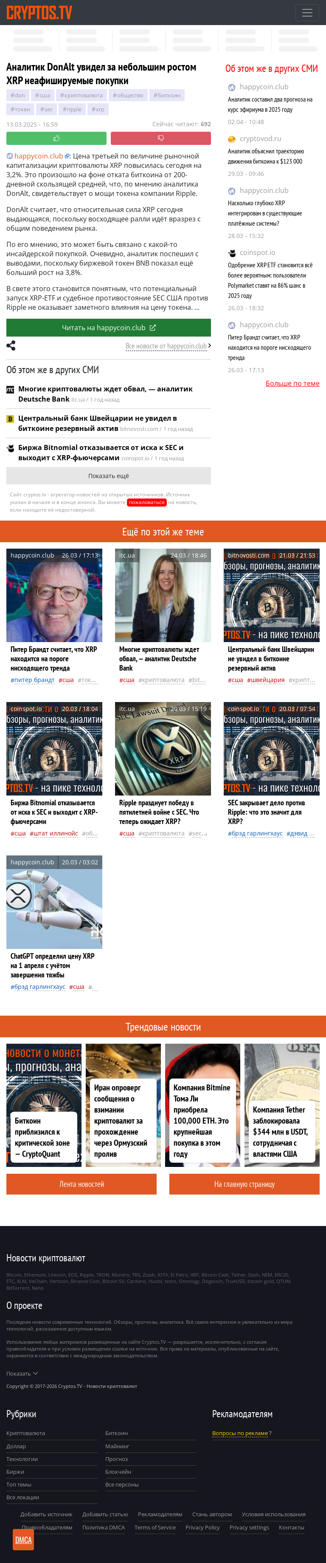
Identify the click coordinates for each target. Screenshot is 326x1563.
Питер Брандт (34, 680)
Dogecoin (212, 1281)
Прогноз (116, 1459)
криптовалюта (84, 95)
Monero (120, 1274)
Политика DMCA (103, 1527)
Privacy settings (249, 1527)
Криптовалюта (25, 1433)
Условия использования (274, 1514)
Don (20, 95)
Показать (22, 1373)
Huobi (155, 1281)
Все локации (22, 1497)
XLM (21, 1281)
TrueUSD (235, 1281)
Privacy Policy (202, 1527)
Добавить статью (105, 1514)
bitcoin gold (260, 1281)
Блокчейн (118, 1471)
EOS (72, 1274)
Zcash (149, 1274)
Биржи (15, 1471)
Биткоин (116, 1433)
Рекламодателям (160, 1514)
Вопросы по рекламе (240, 1433)
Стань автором (212, 1514)
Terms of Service (155, 1527)
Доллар (16, 1446)
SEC (49, 109)
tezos (170, 1281)
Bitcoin (202, 680)
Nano (38, 1288)
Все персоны (122, 1484)
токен (22, 109)
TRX (136, 1274)
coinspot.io (257, 252)
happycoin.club (264, 86)
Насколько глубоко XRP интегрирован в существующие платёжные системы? (265, 212)
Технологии (22, 1459)
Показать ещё (108, 476)
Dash (253, 1274)
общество (130, 95)
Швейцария (268, 680)
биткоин (169, 95)
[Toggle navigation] (307, 12)
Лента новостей (81, 1183)
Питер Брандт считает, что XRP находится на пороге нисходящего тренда (269, 347)
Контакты (291, 1527)
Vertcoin (59, 1281)
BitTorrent (17, 1288)
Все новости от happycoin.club (166, 346)
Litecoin (57, 1274)
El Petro (179, 1274)
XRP (100, 109)
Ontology (189, 1281)
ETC (10, 1281)
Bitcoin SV (113, 1281)
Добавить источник (46, 1514)
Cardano (136, 1281)
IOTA (162, 1274)
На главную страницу (244, 1183)
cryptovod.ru (260, 138)
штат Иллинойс (56, 833)
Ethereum (35, 1274)
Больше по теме (293, 383)
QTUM (283, 1281)
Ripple (74, 109)
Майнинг (117, 1446)
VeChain (38, 1281)
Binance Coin (85, 1281)
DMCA (23, 1539)
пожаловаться (147, 502)
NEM (267, 1274)
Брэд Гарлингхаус (257, 833)
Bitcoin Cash (215, 1274)
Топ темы (18, 1484)
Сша (44, 95)
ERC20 (281, 1274)
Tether (238, 1274)
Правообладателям (47, 1527)
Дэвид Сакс (305, 833)
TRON (102, 1274)
